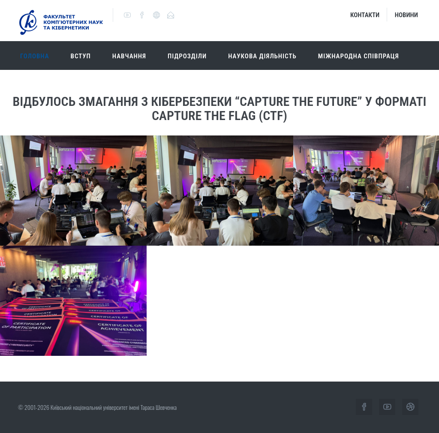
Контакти (364, 15)
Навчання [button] (129, 56)
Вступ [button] (81, 56)
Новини (406, 15)
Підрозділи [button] (187, 56)
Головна (34, 56)
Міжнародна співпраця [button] (358, 56)
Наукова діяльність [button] (262, 56)
